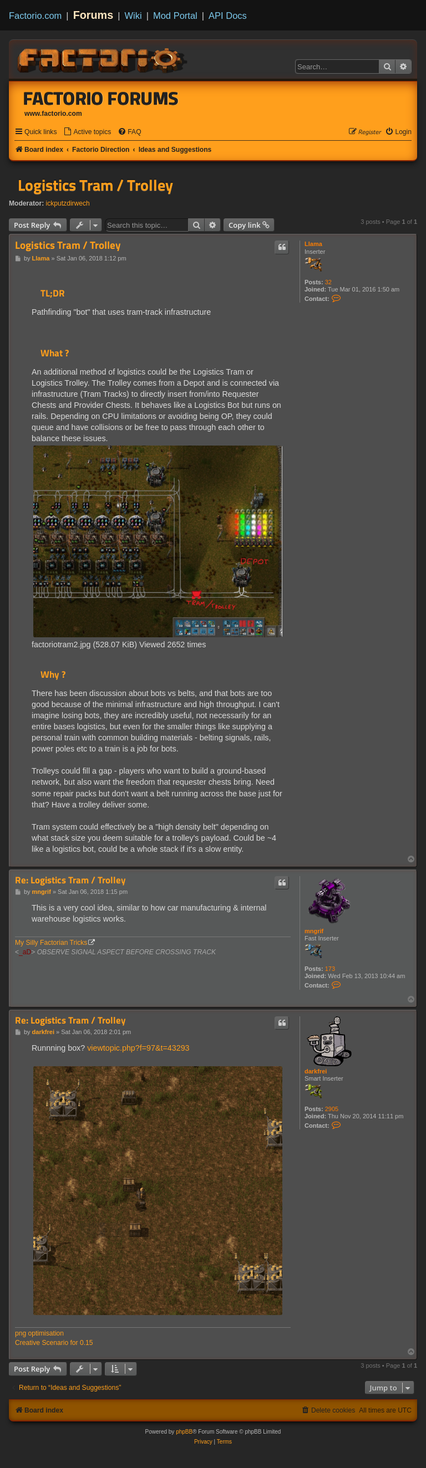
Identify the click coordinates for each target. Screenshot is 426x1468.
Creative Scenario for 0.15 (54, 1343)
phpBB (184, 1432)
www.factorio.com (53, 113)
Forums (93, 15)
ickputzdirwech (68, 203)
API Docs (228, 16)
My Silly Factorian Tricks (51, 943)
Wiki (133, 16)
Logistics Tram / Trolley (95, 185)
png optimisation (39, 1333)
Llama (313, 244)
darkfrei (316, 1071)
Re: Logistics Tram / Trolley (70, 880)
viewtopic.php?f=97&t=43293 (138, 1048)
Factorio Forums (101, 98)
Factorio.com (35, 16)
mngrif (314, 931)
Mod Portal (175, 16)
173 (330, 968)
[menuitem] (87, 132)
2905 (331, 1109)
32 (328, 282)
